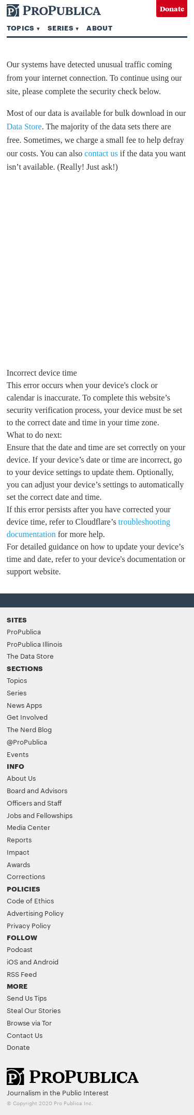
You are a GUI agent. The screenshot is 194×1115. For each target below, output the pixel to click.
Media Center (28, 826)
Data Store (24, 126)
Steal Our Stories (34, 1010)
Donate (172, 8)
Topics (21, 27)
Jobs (14, 815)
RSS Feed (22, 973)
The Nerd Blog (29, 729)
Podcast (20, 949)
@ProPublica (27, 741)
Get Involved (27, 716)
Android (45, 961)
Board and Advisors (37, 790)
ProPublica (24, 631)
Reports (19, 839)
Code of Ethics (30, 900)
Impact (18, 851)
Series (60, 27)
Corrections (26, 876)
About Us (21, 777)
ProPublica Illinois (34, 643)
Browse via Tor (29, 1022)
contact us (100, 153)
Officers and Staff (34, 802)
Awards (18, 864)
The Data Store (30, 655)
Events (17, 754)
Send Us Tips (27, 997)
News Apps (24, 704)
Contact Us (24, 1034)
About (99, 27)
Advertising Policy (35, 912)
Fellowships (54, 815)
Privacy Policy (29, 925)
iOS (12, 961)
